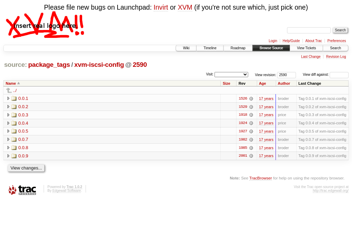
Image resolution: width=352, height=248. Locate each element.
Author (284, 83)
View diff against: (326, 74)
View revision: (265, 74)
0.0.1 (23, 98)
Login (273, 41)
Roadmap (238, 48)
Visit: (209, 74)
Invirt (161, 7)
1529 (243, 107)
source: (15, 64)
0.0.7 (23, 139)
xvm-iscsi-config (99, 64)
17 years (266, 98)
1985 (243, 148)
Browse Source (271, 48)
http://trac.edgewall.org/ (331, 191)
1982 (243, 140)
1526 (243, 98)
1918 (243, 115)
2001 (243, 156)
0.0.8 (23, 148)
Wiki (186, 48)
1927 (243, 131)
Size (226, 83)
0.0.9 (23, 156)
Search (335, 48)
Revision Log (336, 57)
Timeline (210, 48)
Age (262, 83)
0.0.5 (23, 131)
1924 (243, 123)
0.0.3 (23, 114)
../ (15, 90)
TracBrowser (260, 178)
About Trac (313, 41)
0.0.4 (23, 123)
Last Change (311, 57)
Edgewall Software (66, 191)
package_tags (49, 64)
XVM (185, 7)
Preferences (337, 41)
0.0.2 (23, 106)
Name (11, 83)
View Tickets (306, 48)
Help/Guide (291, 41)
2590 (140, 64)
